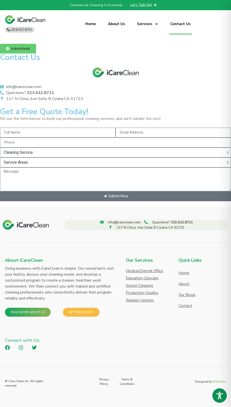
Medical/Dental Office (144, 270)
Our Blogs (187, 294)
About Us (116, 23)
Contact (185, 305)
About (184, 283)
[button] (18, 48)
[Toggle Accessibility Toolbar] (219, 395)
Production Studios (142, 292)
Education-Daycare (142, 278)
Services (147, 24)
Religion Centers (140, 300)
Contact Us (180, 23)
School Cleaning (139, 285)
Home (90, 23)
